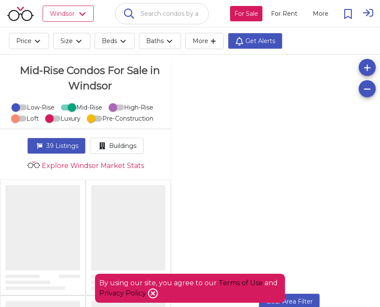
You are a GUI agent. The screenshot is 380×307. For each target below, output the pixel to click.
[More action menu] (320, 13)
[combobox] (162, 13)
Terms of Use (241, 283)
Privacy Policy (123, 293)
